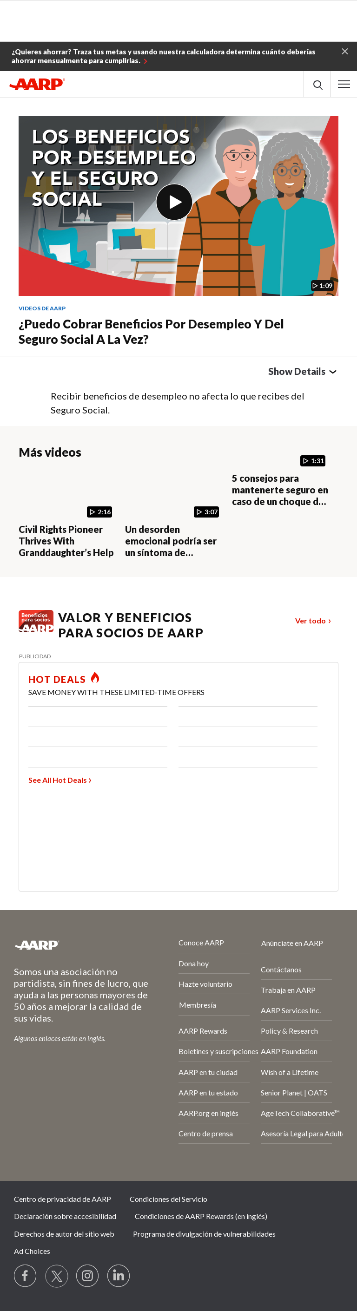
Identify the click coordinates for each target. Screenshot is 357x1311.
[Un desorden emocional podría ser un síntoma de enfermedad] (174, 513)
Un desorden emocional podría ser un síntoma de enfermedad (171, 547)
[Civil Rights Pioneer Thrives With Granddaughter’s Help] (68, 513)
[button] (345, 50)
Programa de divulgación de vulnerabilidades (204, 1233)
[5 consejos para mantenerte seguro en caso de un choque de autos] (281, 488)
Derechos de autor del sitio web (64, 1233)
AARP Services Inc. (291, 1010)
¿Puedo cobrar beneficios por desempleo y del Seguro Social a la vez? (151, 331)
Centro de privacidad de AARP (62, 1198)
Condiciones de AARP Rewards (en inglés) (201, 1216)
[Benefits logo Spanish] (36, 629)
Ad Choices (32, 1250)
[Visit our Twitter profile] (56, 1276)
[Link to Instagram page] (87, 1276)
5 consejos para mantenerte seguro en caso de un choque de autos (280, 495)
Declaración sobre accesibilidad (65, 1216)
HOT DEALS (57, 679)
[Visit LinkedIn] (119, 1276)
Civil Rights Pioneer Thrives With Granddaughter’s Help (66, 541)
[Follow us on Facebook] (25, 1276)
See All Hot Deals (57, 779)
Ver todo (310, 620)
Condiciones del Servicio (168, 1198)
